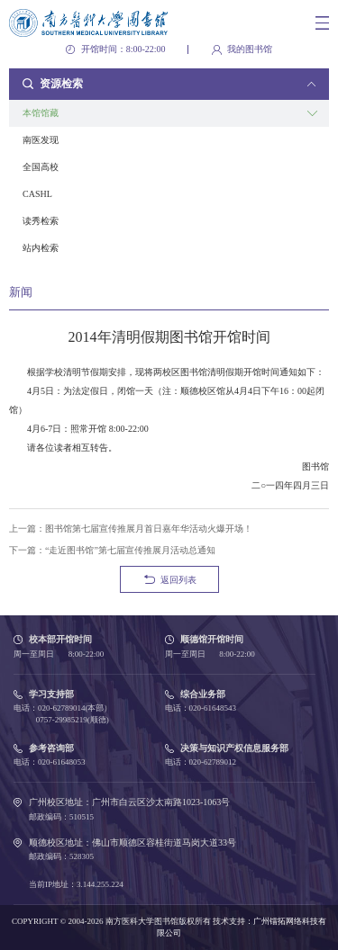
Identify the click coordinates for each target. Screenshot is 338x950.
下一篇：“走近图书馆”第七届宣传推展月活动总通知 (112, 550)
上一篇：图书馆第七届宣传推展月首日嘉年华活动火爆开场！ (130, 528)
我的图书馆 (249, 49)
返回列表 (178, 580)
